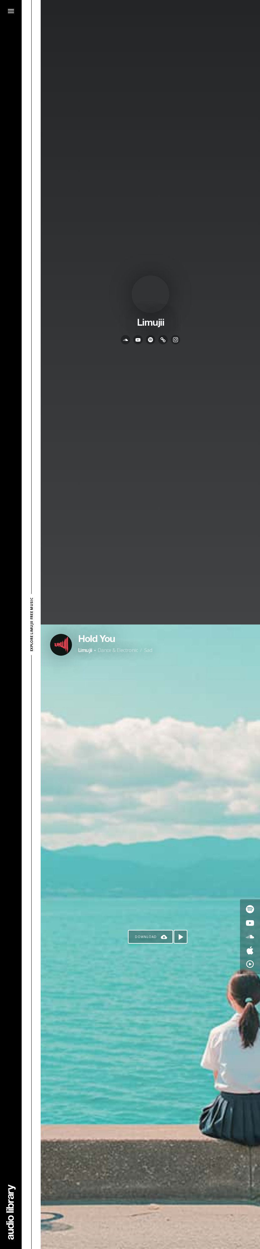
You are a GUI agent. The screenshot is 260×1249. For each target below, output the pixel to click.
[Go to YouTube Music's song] (250, 964)
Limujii (85, 650)
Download (146, 937)
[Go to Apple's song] (250, 950)
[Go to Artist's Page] (61, 645)
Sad (148, 650)
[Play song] (180, 937)
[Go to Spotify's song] (250, 909)
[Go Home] (11, 1212)
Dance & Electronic (118, 650)
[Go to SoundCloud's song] (250, 937)
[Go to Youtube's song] (250, 923)
